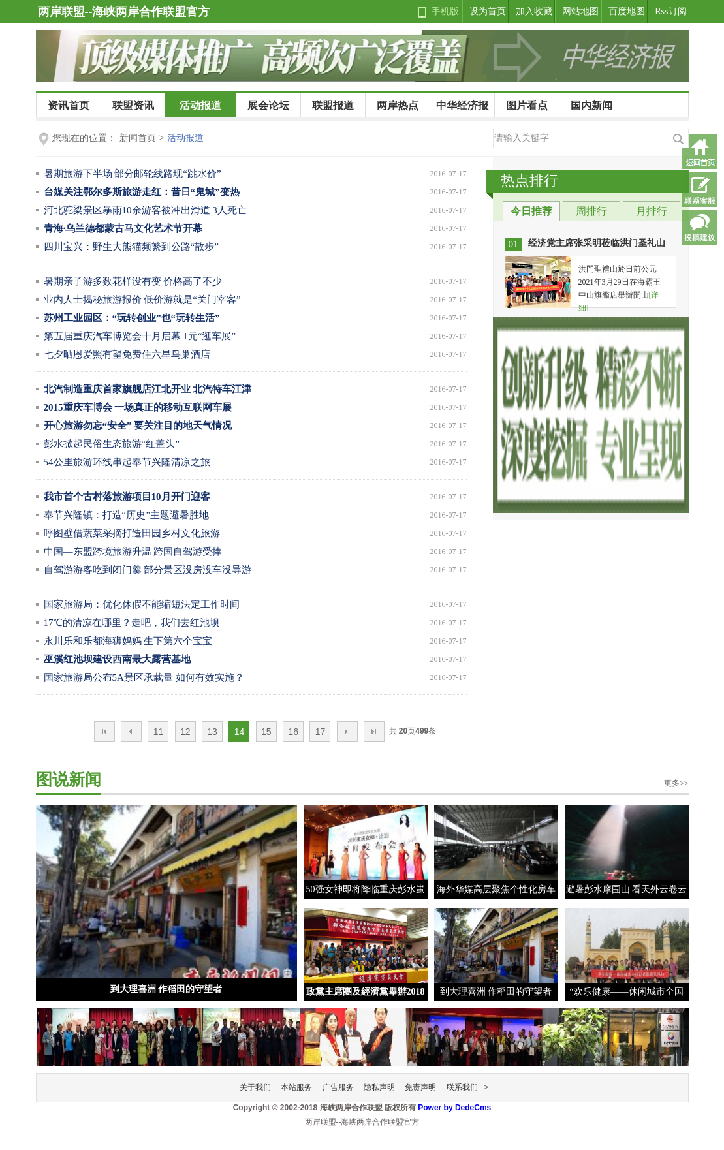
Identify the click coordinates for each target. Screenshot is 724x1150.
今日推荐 (531, 211)
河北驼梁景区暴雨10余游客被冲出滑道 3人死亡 (145, 210)
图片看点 (527, 105)
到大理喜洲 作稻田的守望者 (166, 989)
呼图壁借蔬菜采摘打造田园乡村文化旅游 (132, 533)
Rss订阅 (670, 11)
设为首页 (487, 11)
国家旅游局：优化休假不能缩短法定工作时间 (142, 604)
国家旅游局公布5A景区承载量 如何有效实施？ (144, 677)
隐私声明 (379, 1087)
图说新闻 (68, 779)
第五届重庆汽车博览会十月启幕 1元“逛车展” (140, 336)
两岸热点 (397, 105)
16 (293, 731)
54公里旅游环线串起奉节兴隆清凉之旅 (127, 462)
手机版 (445, 11)
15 (266, 731)
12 (185, 731)
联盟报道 (333, 105)
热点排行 (529, 180)
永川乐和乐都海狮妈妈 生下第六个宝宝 (128, 641)
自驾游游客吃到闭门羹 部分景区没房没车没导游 (148, 570)
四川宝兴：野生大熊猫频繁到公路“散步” (131, 246)
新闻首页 (137, 138)
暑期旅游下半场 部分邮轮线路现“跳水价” (132, 173)
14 (239, 731)
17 (320, 731)
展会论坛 (268, 105)
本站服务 (296, 1087)
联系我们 (462, 1087)
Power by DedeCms (454, 1107)
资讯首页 (68, 105)
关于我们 (255, 1087)
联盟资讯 (133, 105)
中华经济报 (462, 105)
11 (158, 731)
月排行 (651, 211)
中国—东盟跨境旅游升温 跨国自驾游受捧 (133, 551)
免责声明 (420, 1087)
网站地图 (580, 11)
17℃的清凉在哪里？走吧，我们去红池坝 (131, 622)
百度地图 (626, 11)
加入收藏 (534, 11)
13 (212, 731)
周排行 (591, 211)
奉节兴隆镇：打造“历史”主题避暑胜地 (126, 515)
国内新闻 (591, 105)
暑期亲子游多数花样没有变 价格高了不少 (133, 281)
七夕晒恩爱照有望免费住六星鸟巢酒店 (127, 354)
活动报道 (200, 105)
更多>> (676, 783)
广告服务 (338, 1087)
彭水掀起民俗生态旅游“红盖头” (112, 444)
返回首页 (699, 151)
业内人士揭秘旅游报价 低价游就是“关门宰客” (142, 299)
